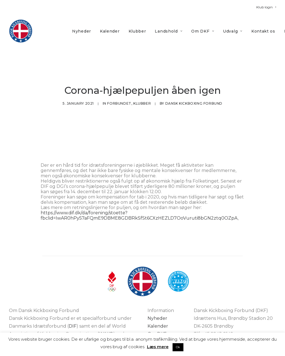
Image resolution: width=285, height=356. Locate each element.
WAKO (106, 309)
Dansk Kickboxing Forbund (193, 91)
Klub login (266, 7)
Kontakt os (263, 31)
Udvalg (232, 31)
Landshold (168, 31)
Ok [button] (178, 347)
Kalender (110, 31)
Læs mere (158, 346)
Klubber (137, 31)
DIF (73, 301)
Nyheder (81, 31)
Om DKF (202, 31)
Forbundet (119, 91)
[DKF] (21, 31)
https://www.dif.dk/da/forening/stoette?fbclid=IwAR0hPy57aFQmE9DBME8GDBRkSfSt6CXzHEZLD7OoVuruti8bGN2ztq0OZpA (139, 190)
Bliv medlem (162, 317)
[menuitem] (266, 7)
